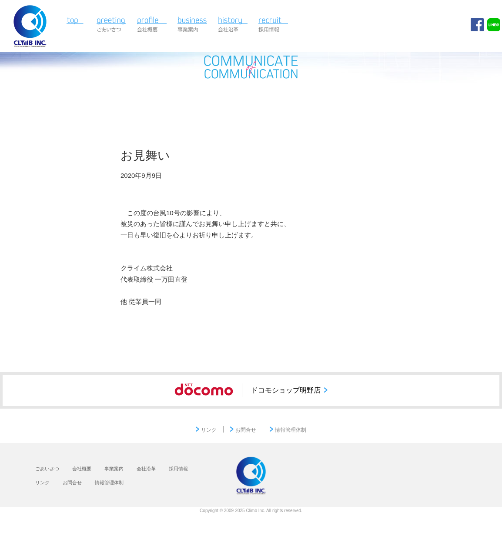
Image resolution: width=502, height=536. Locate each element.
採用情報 (273, 25)
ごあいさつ (111, 25)
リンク (209, 430)
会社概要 (152, 25)
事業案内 (192, 25)
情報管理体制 (290, 430)
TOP (76, 25)
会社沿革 (233, 25)
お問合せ (245, 430)
